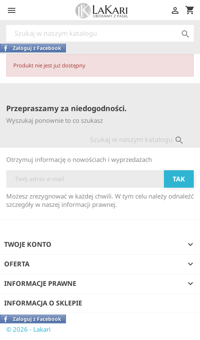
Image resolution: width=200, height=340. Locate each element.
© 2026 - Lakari (28, 329)
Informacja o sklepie (43, 303)
